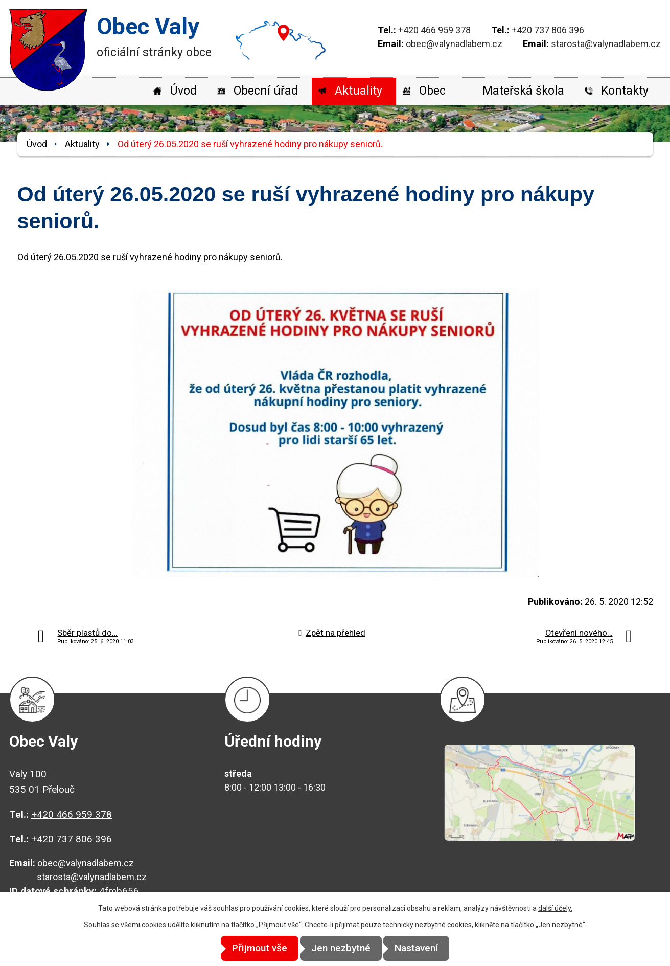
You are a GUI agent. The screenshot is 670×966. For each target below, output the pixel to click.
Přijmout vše (248, 948)
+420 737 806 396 (548, 30)
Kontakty (625, 91)
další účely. (555, 909)
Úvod (183, 91)
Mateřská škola (523, 91)
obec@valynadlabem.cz (454, 43)
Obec (432, 91)
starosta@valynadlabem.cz (606, 43)
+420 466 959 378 (434, 30)
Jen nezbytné (341, 948)
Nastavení (427, 948)
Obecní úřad (266, 91)
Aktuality (358, 91)
